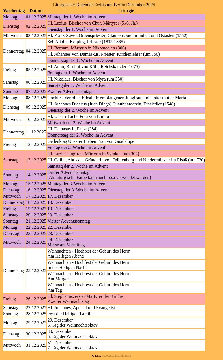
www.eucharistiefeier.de (116, 355)
